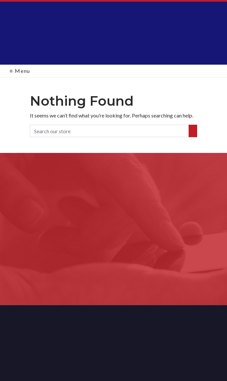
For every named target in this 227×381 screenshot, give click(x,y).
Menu (20, 71)
